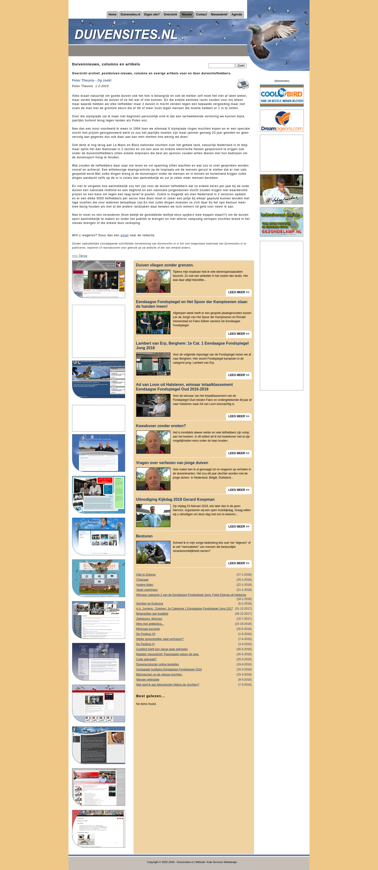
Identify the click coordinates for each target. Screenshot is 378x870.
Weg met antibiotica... (194, 624)
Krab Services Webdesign (222, 862)
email (125, 235)
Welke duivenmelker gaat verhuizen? (194, 639)
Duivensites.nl (130, 14)
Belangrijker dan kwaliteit (194, 614)
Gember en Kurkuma (194, 604)
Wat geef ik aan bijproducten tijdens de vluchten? (194, 685)
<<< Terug (79, 256)
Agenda (236, 14)
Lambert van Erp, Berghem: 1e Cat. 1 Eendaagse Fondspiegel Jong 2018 (192, 345)
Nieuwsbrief (219, 14)
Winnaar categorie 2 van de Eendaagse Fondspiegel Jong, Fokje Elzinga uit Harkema (194, 595)
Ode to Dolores (194, 575)
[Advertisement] (98, 331)
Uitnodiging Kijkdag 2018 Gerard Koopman (175, 499)
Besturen (144, 536)
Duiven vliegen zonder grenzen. (165, 265)
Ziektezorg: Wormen (194, 619)
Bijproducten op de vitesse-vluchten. (194, 675)
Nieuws (187, 14)
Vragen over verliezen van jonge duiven (172, 463)
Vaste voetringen (194, 590)
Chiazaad (194, 580)
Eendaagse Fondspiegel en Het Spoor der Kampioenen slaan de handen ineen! (191, 304)
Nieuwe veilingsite (194, 680)
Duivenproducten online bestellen (194, 664)
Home (112, 14)
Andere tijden (194, 585)
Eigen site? (152, 14)
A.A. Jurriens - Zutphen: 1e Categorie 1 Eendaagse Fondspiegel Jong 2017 (194, 609)
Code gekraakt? (194, 659)
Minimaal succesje (194, 629)
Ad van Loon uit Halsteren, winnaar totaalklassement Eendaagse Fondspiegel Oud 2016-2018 (184, 387)
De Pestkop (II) (194, 634)
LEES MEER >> (238, 292)
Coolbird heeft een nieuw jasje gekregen (194, 649)
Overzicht (170, 14)
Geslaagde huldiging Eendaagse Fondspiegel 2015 (194, 670)
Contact (201, 14)
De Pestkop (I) (194, 644)
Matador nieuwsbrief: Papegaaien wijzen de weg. (194, 654)
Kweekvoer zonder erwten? (161, 426)
